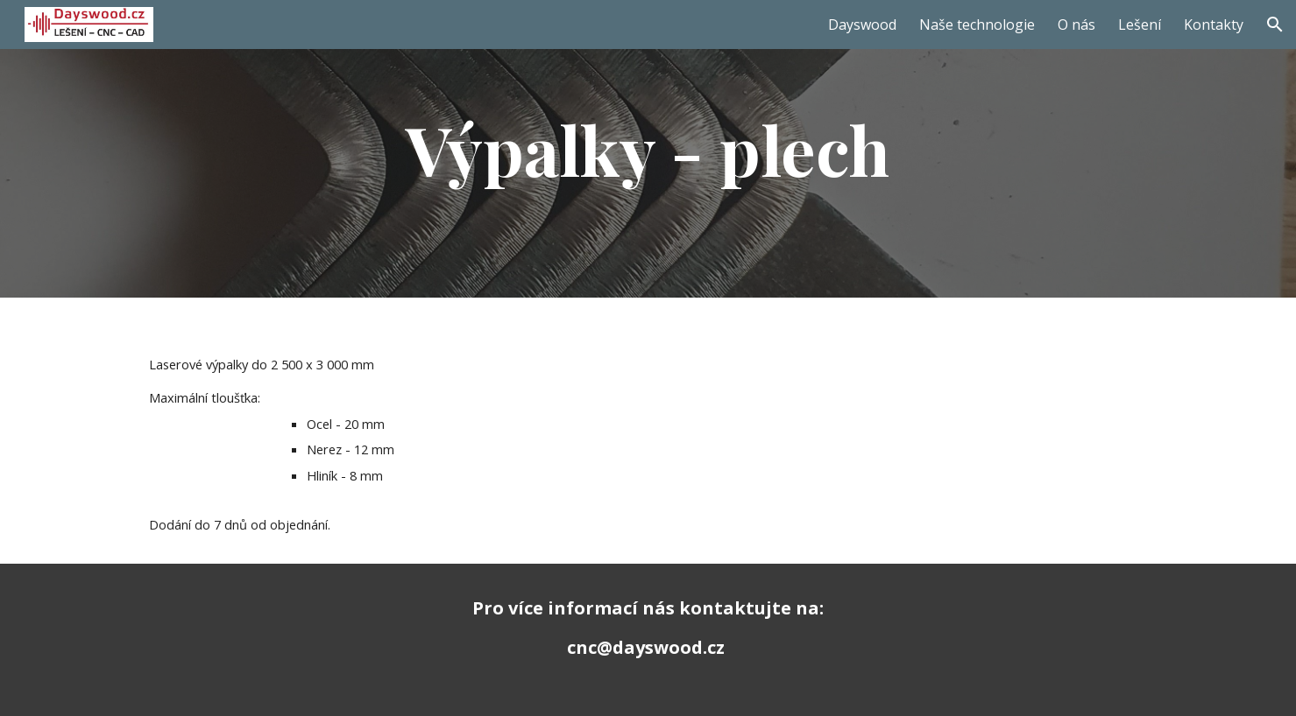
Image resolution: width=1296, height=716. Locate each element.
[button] (1275, 25)
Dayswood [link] (862, 24)
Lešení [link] (1139, 24)
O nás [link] (1076, 24)
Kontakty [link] (1213, 24)
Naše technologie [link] (977, 24)
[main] (648, 149)
